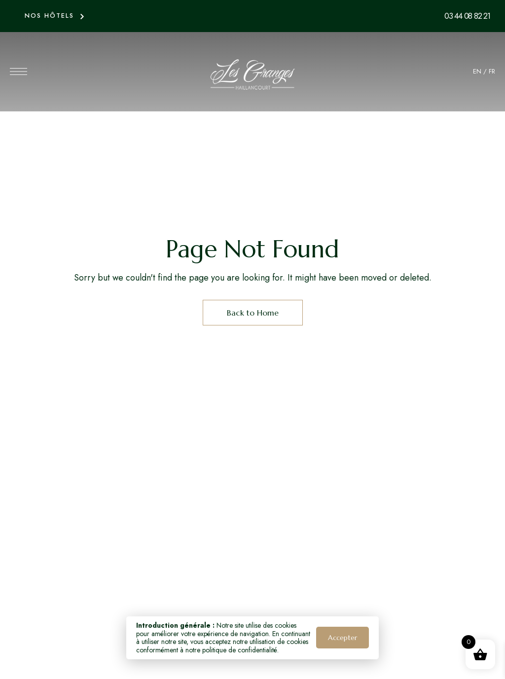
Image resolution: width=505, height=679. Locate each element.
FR (492, 71)
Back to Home (253, 313)
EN (477, 71)
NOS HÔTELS (49, 15)
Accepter (342, 637)
